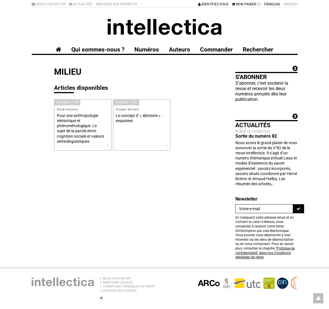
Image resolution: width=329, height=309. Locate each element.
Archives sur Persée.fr (116, 4)
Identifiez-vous (213, 4)
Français (272, 4)
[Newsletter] (264, 208)
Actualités (80, 4)
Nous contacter (48, 4)
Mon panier (246, 4)
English (291, 4)
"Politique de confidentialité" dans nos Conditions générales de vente (265, 252)
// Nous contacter (115, 278)
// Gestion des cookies (118, 291)
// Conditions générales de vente (127, 286)
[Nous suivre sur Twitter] (101, 298)
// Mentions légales (116, 282)
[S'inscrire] (298, 208)
